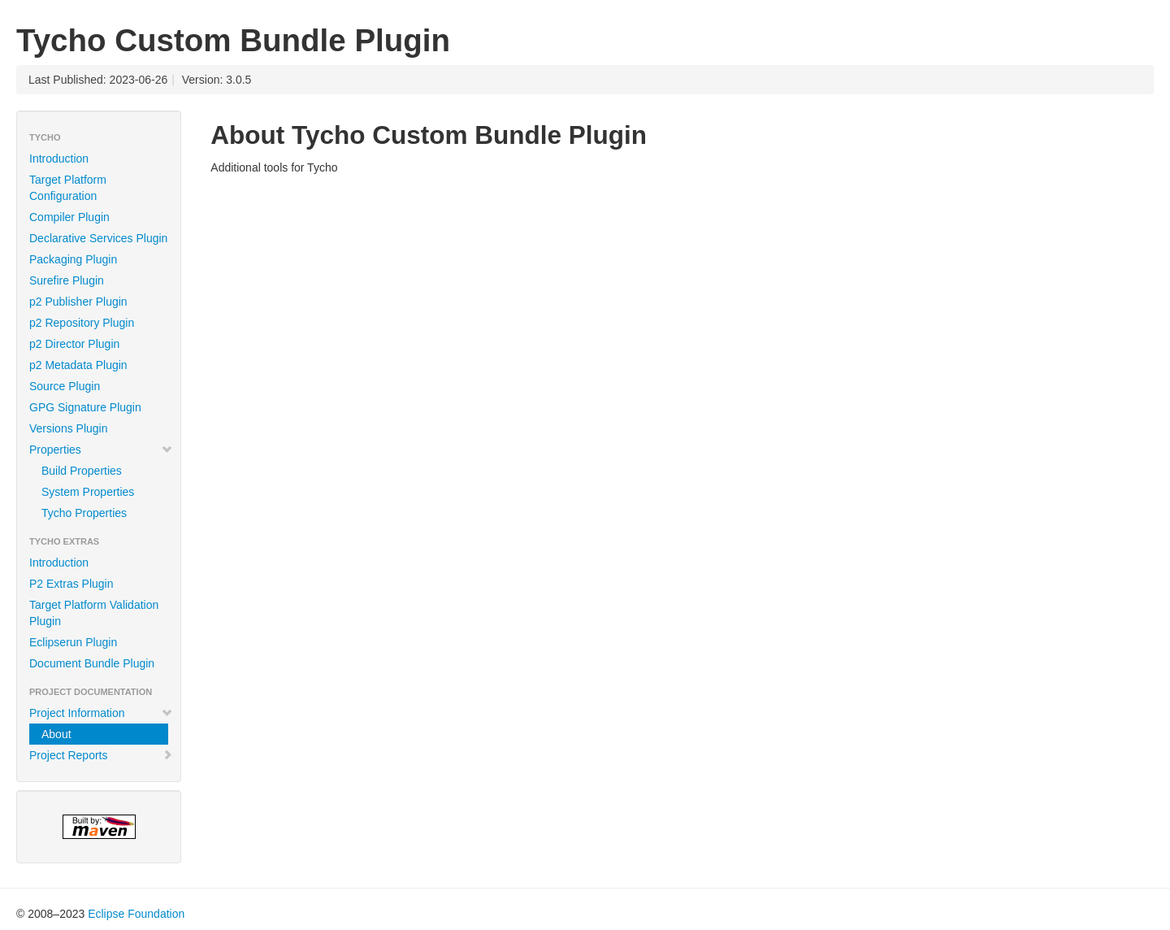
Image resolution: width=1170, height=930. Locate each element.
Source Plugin (64, 386)
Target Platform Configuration (67, 187)
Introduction (59, 158)
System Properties (87, 491)
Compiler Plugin (69, 217)
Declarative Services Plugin (98, 238)
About (56, 734)
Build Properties (81, 470)
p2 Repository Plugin (81, 322)
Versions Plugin (68, 428)
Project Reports (101, 755)
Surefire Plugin (66, 280)
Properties (101, 449)
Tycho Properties (84, 512)
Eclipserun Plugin (73, 642)
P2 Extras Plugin (71, 583)
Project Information (101, 712)
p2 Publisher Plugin (78, 301)
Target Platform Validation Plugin (93, 613)
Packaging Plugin (73, 259)
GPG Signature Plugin (85, 407)
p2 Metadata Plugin (78, 365)
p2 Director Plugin (74, 343)
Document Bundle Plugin (91, 663)
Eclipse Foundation (136, 913)
